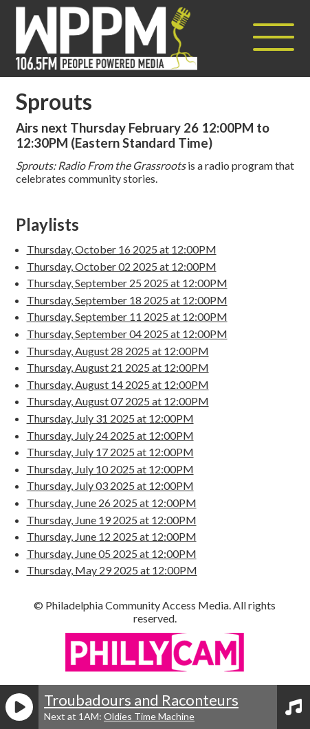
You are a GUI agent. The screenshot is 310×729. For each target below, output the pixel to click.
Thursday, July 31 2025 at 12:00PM (110, 418)
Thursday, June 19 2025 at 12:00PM (112, 519)
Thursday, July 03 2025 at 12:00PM (110, 485)
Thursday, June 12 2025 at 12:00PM (112, 536)
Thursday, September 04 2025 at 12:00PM (127, 333)
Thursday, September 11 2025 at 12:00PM (127, 316)
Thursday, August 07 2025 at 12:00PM (118, 400)
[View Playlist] (293, 707)
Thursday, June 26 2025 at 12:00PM (112, 502)
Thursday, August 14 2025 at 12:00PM (118, 384)
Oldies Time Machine (149, 716)
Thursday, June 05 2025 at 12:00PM (112, 553)
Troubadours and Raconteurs (141, 700)
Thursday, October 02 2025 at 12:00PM (122, 266)
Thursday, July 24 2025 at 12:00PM (110, 435)
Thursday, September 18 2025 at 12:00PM (127, 299)
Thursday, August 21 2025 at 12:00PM (118, 367)
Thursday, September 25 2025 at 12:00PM (127, 282)
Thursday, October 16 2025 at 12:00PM (122, 249)
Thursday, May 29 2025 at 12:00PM (112, 569)
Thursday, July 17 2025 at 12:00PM (110, 451)
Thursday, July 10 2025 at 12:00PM (110, 468)
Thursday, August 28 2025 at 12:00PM (118, 350)
